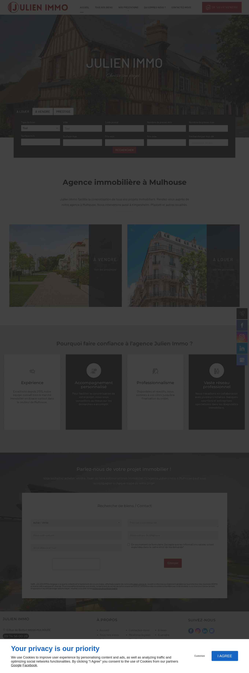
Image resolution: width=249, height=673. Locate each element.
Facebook (30, 665)
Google (16, 665)
